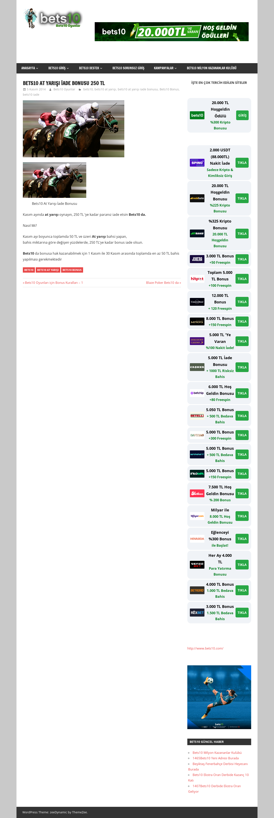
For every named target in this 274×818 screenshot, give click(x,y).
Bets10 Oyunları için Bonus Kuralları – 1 (54, 282)
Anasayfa (28, 68)
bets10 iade (31, 94)
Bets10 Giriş (57, 68)
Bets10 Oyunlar (64, 89)
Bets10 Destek (89, 68)
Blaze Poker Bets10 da (162, 282)
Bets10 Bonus (169, 89)
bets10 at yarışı (105, 89)
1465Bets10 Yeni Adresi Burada (216, 758)
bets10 (88, 89)
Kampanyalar (163, 68)
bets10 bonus (72, 270)
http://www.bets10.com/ (205, 648)
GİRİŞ (242, 115)
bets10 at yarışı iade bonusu (138, 89)
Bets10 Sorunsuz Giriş (128, 68)
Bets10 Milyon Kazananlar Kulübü (212, 68)
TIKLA (242, 162)
